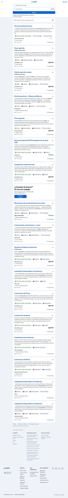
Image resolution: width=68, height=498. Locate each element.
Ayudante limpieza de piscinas (25, 248)
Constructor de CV (44, 480)
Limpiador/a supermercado (24, 164)
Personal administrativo (23, 26)
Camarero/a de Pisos (22, 295)
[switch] (53, 20)
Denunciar (50, 42)
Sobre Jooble (23, 470)
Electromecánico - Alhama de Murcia (28, 96)
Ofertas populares (45, 436)
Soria (14, 443)
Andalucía (15, 445)
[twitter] (59, 468)
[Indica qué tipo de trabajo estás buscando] (34, 5)
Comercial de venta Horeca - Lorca (27, 226)
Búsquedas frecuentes (19, 431)
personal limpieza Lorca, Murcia (33, 446)
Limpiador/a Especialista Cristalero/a (28, 273)
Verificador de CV (44, 482)
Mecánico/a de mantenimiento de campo (29, 204)
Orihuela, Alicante (16, 436)
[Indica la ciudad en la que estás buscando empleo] (34, 9)
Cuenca (14, 441)
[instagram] (56, 468)
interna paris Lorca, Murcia (32, 451)
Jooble (62, 494)
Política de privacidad (19, 494)
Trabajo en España (24, 488)
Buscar (34, 12)
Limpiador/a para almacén (24, 339)
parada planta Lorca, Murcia (33, 448)
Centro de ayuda (24, 486)
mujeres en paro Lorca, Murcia (33, 449)
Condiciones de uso (8, 494)
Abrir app (65, 2)
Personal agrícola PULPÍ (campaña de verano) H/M (31, 141)
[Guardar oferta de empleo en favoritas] (52, 26)
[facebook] (53, 468)
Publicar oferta (33, 476)
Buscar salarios (43, 478)
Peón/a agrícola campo (22, 72)
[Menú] (2, 2)
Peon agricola (19, 48)
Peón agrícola (19, 118)
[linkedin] (62, 468)
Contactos (22, 480)
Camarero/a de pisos (22, 317)
